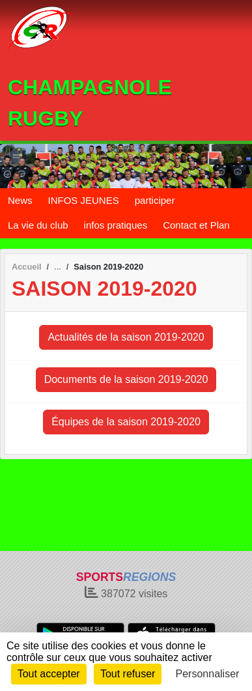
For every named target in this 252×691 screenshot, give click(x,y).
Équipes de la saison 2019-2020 (126, 421)
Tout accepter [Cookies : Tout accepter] (49, 673)
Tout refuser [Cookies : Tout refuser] (127, 673)
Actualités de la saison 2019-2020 (126, 337)
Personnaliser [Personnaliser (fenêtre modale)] (208, 673)
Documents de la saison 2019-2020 (126, 379)
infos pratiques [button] (116, 225)
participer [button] (155, 200)
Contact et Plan (196, 225)
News (20, 200)
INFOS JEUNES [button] (83, 200)
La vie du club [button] (38, 225)
